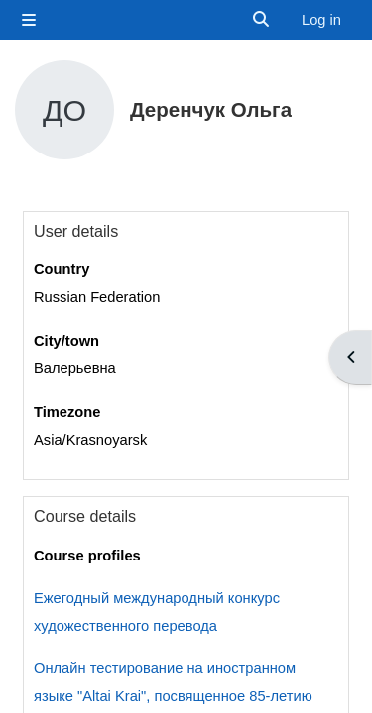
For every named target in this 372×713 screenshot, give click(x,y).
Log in (321, 20)
